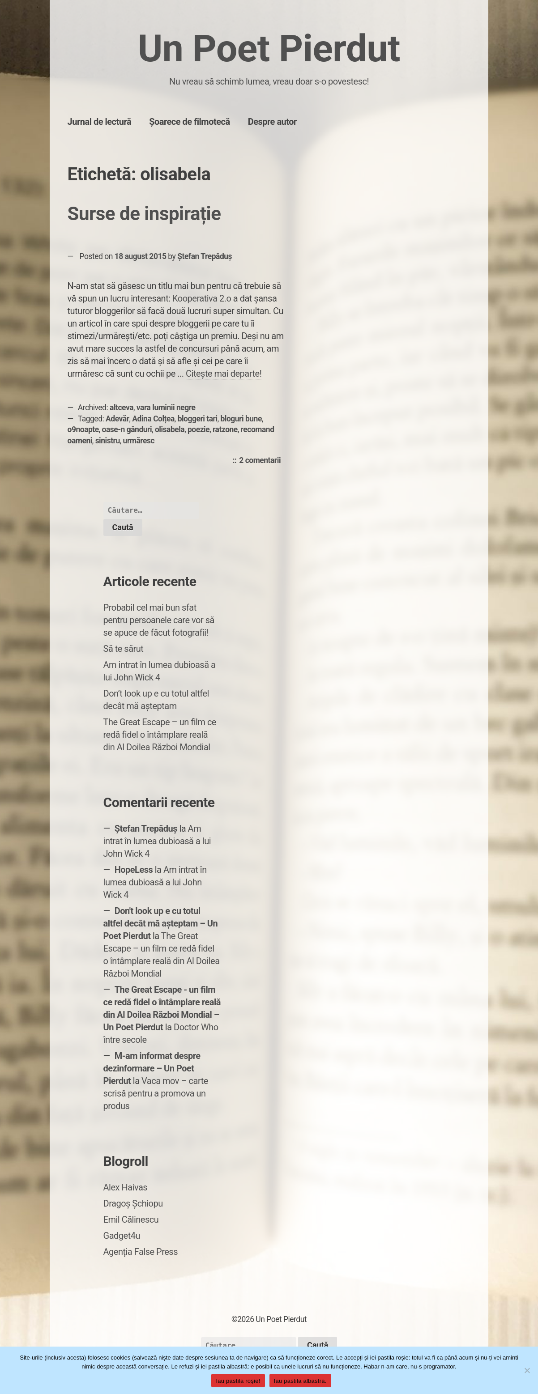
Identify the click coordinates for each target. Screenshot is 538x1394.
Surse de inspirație (144, 214)
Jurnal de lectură (100, 121)
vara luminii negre (166, 407)
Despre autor (272, 121)
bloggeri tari (198, 418)
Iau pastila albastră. (300, 1380)
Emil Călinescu (131, 1219)
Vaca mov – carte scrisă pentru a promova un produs (155, 1093)
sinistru (107, 440)
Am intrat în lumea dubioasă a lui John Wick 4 (157, 841)
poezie (198, 429)
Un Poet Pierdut (269, 48)
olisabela (169, 429)
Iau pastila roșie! (238, 1380)
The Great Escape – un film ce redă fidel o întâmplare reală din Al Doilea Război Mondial (159, 734)
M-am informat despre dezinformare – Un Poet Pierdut (152, 1068)
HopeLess (134, 869)
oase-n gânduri (127, 429)
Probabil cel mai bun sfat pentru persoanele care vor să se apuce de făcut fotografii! (158, 620)
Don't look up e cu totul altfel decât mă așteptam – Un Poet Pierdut (160, 923)
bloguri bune (240, 418)
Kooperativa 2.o (201, 298)
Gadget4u (121, 1235)
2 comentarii (262, 461)
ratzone (225, 429)
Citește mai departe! (223, 373)
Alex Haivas (125, 1187)
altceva (121, 407)
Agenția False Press (140, 1251)
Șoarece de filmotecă (189, 121)
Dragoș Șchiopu (133, 1203)
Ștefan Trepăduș (204, 256)
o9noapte (83, 429)
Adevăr (117, 418)
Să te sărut (123, 648)
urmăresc (139, 440)
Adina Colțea (153, 418)
